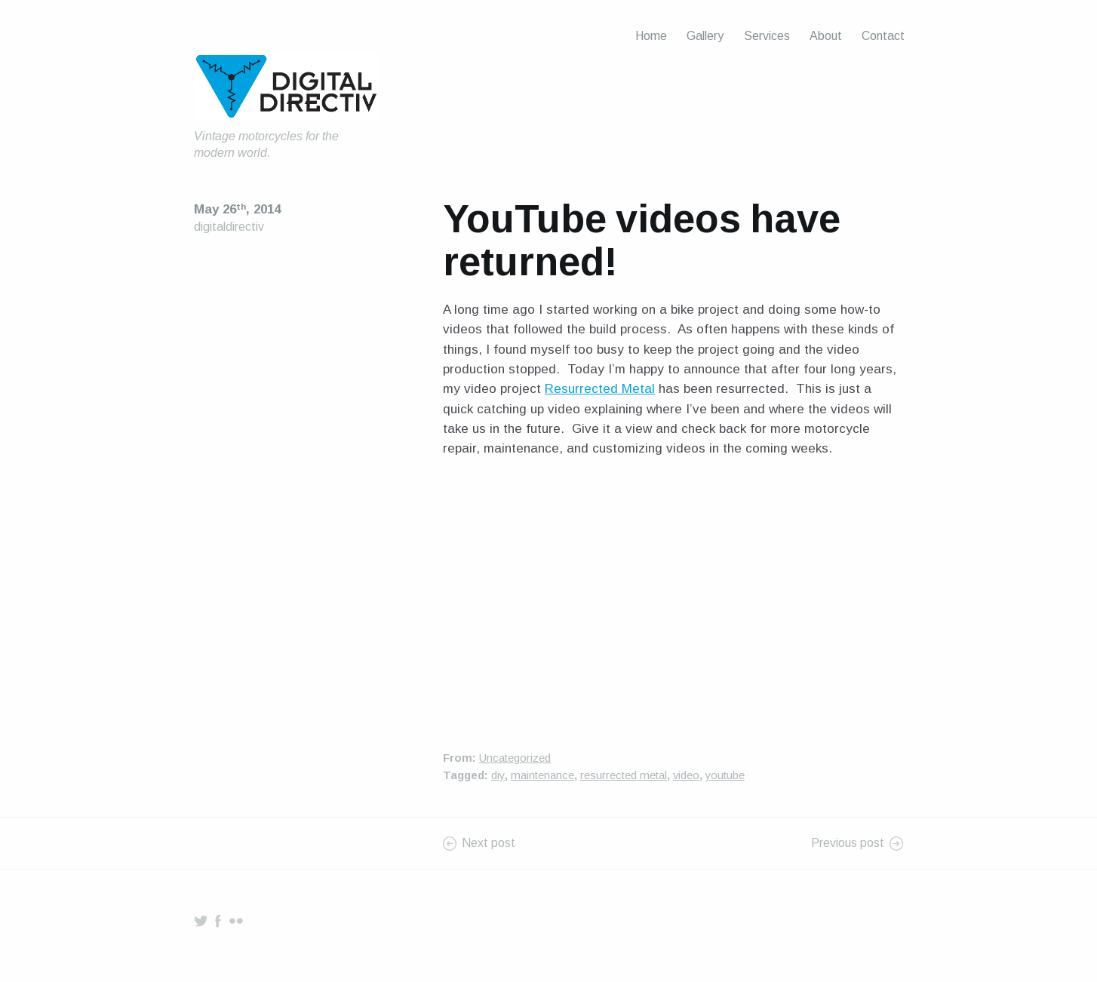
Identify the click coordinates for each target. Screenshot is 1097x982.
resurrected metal (623, 775)
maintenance (542, 775)
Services (767, 35)
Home (651, 35)
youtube (725, 775)
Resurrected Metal (600, 389)
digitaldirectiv (229, 226)
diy (498, 775)
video (686, 775)
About (826, 35)
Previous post (847, 842)
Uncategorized (515, 758)
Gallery (705, 35)
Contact (883, 35)
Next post (488, 842)
